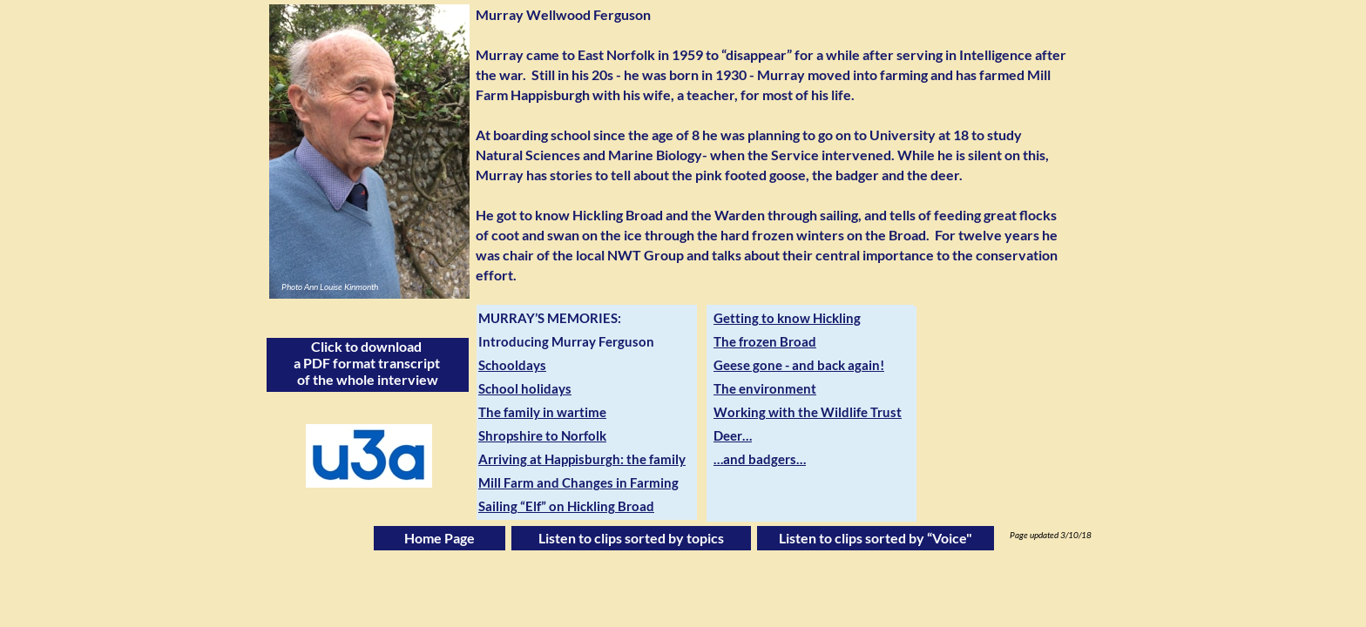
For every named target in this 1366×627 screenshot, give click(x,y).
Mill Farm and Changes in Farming (578, 482)
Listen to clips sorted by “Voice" (875, 537)
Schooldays (512, 365)
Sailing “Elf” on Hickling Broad (566, 506)
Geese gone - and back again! (798, 365)
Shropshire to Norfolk (542, 435)
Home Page (439, 537)
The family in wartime (542, 412)
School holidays (524, 388)
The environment (764, 388)
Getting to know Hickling (787, 318)
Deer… (732, 435)
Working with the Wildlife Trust (807, 412)
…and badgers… (759, 459)
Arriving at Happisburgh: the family (582, 459)
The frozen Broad (764, 341)
